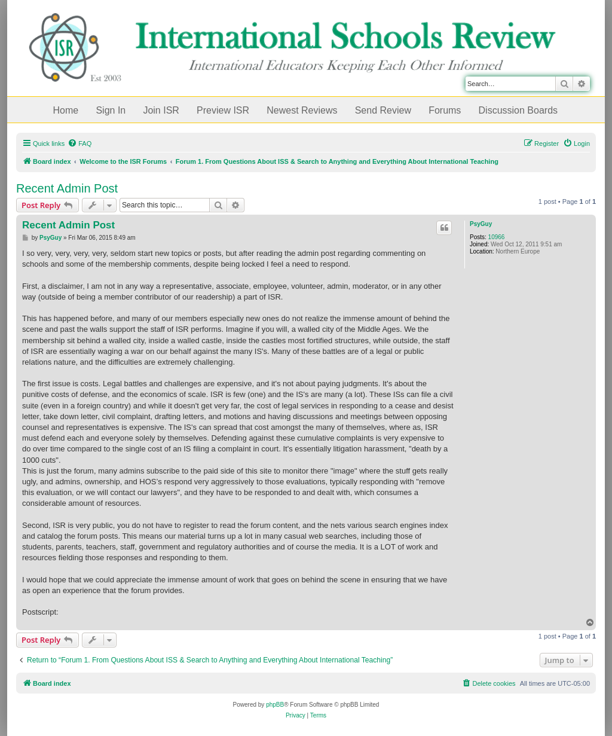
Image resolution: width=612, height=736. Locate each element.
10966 (496, 237)
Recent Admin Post (67, 188)
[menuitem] (79, 143)
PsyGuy (481, 224)
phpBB (275, 704)
